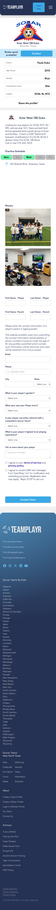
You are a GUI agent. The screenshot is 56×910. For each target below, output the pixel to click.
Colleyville (7, 767)
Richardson (20, 776)
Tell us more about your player (20, 447)
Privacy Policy (9, 894)
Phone (8, 366)
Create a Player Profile (13, 801)
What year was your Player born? (21, 405)
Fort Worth (8, 772)
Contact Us (8, 816)
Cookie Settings (10, 888)
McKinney (19, 762)
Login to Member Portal (13, 806)
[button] (50, 7)
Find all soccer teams (12, 541)
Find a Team (38, 7)
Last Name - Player (39, 298)
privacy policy (16, 465)
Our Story (7, 811)
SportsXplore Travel (12, 865)
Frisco (5, 776)
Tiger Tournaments (11, 860)
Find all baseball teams (13, 552)
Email (7, 354)
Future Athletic (9, 831)
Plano (17, 772)
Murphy (18, 767)
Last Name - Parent (39, 312)
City (7, 379)
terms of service (32, 462)
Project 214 (8, 851)
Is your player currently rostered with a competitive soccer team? (24, 419)
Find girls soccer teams (13, 547)
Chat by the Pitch (11, 836)
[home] (15, 7)
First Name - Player (14, 298)
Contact (36, 53)
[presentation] (28, 489)
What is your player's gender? (19, 393)
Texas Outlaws (9, 841)
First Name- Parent (14, 312)
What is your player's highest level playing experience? (25, 433)
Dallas (5, 781)
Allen (5, 762)
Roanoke (19, 781)
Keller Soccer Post (11, 846)
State (36, 379)
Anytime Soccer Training (14, 855)
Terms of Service (10, 891)
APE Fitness (8, 870)
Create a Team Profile (12, 797)
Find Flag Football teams (14, 557)
